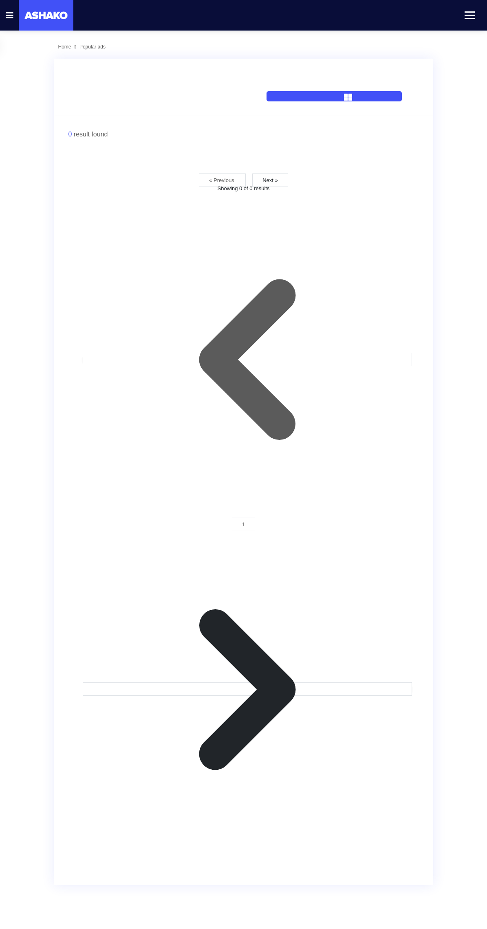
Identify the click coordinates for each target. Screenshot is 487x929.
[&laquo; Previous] (247, 359)
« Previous (222, 180)
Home (64, 47)
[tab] (334, 86)
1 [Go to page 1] (243, 524)
